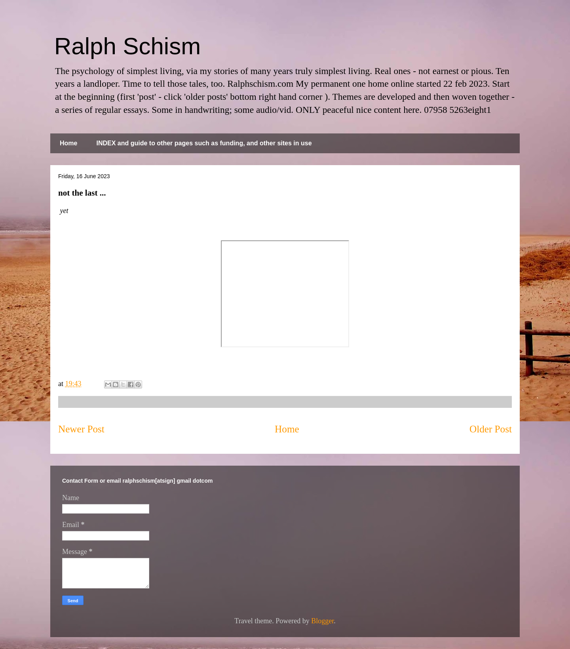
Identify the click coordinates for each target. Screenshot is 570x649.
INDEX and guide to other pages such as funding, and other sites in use (204, 143)
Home (68, 143)
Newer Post (81, 429)
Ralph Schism (127, 46)
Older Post (490, 429)
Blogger (322, 621)
